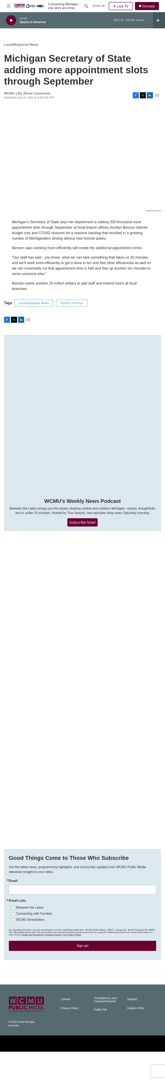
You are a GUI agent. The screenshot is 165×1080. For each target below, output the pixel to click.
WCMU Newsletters (30, 940)
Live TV (120, 6)
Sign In (99, 5)
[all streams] (159, 20)
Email (13, 901)
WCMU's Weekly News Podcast (82, 505)
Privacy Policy (69, 1036)
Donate (148, 6)
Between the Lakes (30, 927)
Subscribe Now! (82, 526)
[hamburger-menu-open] (8, 6)
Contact (65, 1027)
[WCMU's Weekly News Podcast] (82, 417)
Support (132, 1027)
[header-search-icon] (86, 6)
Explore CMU (135, 1036)
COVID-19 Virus (71, 307)
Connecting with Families (34, 934)
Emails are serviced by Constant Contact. (41, 955)
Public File (100, 1038)
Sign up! (83, 966)
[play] (11, 20)
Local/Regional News (21, 49)
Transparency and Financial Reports (105, 1028)
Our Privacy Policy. (72, 955)
